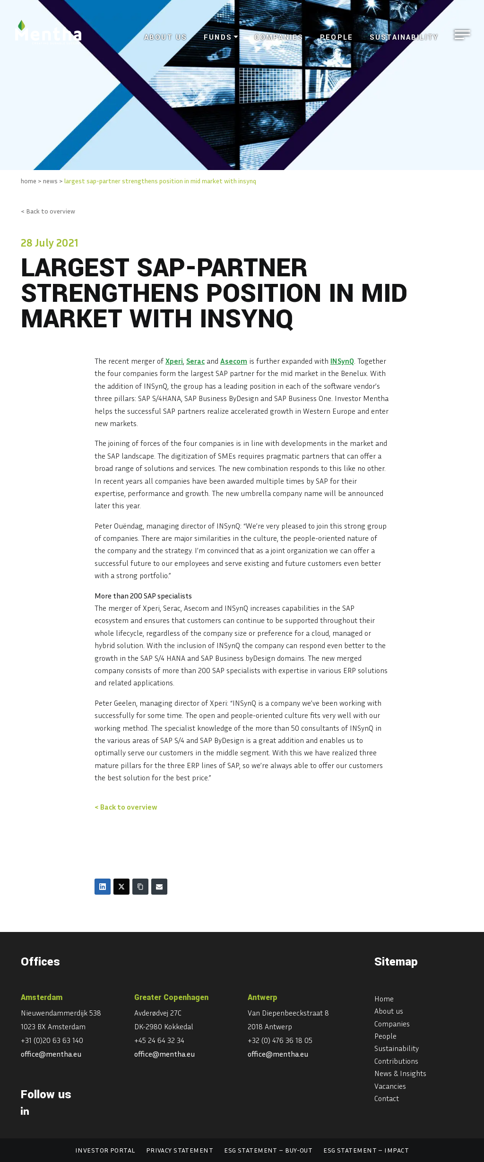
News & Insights (400, 1073)
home (28, 181)
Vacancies (390, 1086)
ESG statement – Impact (366, 1150)
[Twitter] (121, 887)
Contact (386, 1098)
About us (165, 38)
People (336, 38)
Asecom (233, 361)
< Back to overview (48, 211)
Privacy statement (179, 1150)
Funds (218, 38)
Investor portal (105, 1150)
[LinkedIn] (103, 887)
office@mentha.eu (51, 1054)
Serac (195, 361)
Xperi (174, 361)
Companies (278, 38)
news (50, 181)
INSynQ (342, 361)
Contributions (396, 1061)
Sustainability (404, 38)
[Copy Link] (140, 887)
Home (384, 998)
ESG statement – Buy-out (268, 1150)
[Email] (159, 887)
